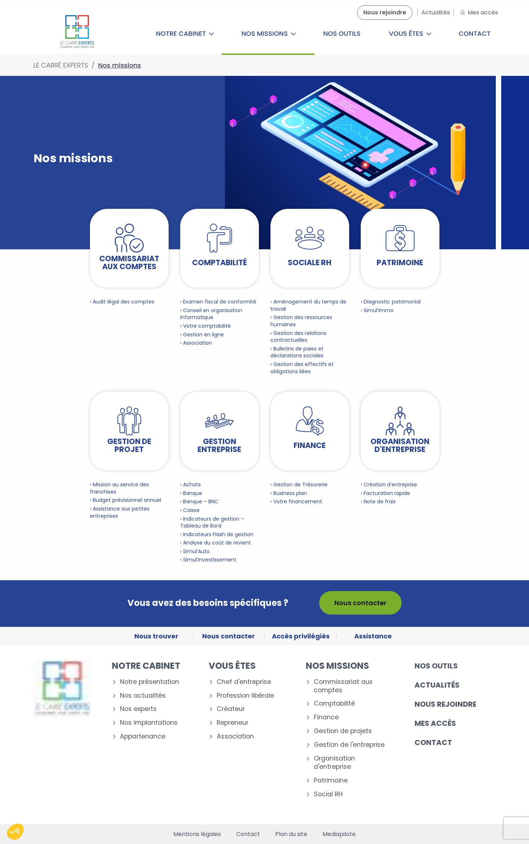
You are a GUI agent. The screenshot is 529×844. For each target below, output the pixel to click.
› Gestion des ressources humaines (301, 321)
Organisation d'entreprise (334, 762)
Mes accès (435, 723)
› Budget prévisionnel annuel (125, 500)
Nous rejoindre (445, 704)
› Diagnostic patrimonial (391, 301)
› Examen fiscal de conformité (218, 301)
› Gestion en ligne (202, 334)
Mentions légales (197, 834)
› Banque (191, 493)
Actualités (437, 685)
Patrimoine (331, 780)
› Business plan (288, 493)
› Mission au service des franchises (119, 488)
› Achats (190, 484)
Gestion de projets (343, 731)
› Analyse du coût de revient (215, 542)
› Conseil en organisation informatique (211, 314)
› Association (196, 342)
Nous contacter (360, 602)
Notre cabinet (185, 33)
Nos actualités (143, 696)
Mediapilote (339, 834)
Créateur (231, 709)
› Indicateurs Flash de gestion (216, 534)
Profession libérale (245, 696)
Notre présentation (149, 682)
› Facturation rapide (385, 493)
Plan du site (291, 834)
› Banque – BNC (199, 501)
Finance (326, 717)
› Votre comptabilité (205, 326)
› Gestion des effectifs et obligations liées (302, 368)
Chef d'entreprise (244, 682)
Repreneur (232, 723)
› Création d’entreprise (389, 484)
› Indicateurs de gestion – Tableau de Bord (212, 522)
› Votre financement (296, 501)
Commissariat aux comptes (343, 686)
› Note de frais (378, 501)
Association (235, 736)
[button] (15, 831)
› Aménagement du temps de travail (308, 305)
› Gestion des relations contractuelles (298, 337)
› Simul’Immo (377, 310)
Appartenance (142, 736)
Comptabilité (334, 703)
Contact (474, 33)
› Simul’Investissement (208, 559)
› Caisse (190, 510)
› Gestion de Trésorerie (299, 484)
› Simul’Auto (195, 551)
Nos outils (341, 33)
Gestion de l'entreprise (349, 745)
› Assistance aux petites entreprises (119, 512)
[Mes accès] (478, 12)
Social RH (328, 794)
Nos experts (138, 709)
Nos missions (269, 33)
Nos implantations (149, 723)
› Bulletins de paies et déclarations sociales (297, 352)
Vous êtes (410, 33)
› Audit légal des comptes (122, 301)
